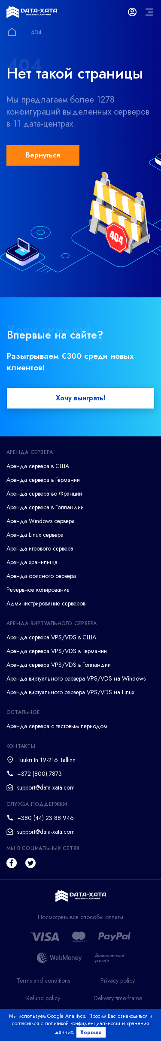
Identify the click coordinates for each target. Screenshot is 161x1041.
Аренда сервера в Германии (43, 479)
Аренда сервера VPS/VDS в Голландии (58, 664)
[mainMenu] (149, 12)
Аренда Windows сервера (40, 521)
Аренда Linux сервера (35, 534)
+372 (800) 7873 (39, 773)
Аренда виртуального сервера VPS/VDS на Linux (70, 692)
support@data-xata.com (46, 787)
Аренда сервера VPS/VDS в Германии (56, 651)
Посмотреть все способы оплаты (80, 917)
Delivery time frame (118, 998)
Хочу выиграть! (80, 398)
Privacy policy (117, 980)
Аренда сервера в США (37, 466)
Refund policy (43, 998)
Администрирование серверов (45, 603)
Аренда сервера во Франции (44, 493)
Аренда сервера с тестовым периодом (56, 726)
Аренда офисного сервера (41, 576)
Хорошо (91, 1032)
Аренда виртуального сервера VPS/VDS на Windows (76, 678)
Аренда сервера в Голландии (45, 507)
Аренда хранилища (32, 562)
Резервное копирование (38, 589)
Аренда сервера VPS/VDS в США (51, 637)
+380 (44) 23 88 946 (45, 818)
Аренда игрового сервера (39, 548)
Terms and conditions (43, 980)
